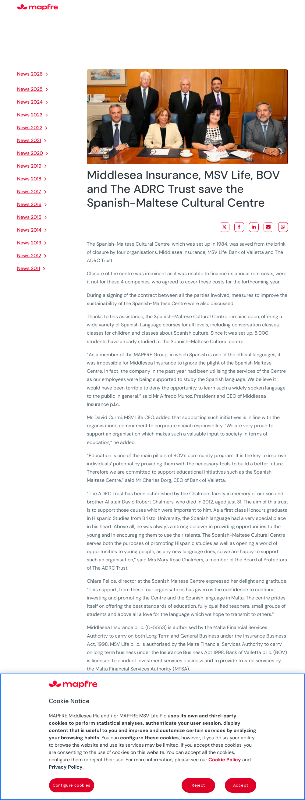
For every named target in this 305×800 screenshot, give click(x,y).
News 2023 (30, 115)
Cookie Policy (224, 759)
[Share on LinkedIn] (254, 227)
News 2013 (29, 243)
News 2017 (29, 191)
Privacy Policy (66, 767)
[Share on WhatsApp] (283, 227)
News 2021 (29, 140)
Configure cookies (71, 785)
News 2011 (28, 268)
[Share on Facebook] (239, 227)
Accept (240, 785)
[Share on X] (224, 227)
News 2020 (30, 153)
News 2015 (29, 217)
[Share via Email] (268, 227)
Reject (198, 785)
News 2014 (29, 230)
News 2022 (29, 127)
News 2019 (29, 166)
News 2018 (29, 179)
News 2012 (29, 255)
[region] (152, 736)
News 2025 (30, 89)
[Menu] (284, 7)
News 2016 (29, 204)
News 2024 (30, 102)
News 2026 (30, 74)
